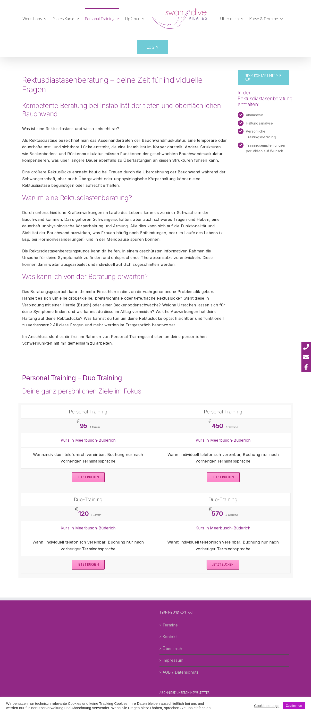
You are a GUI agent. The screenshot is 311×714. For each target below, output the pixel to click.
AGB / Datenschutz (180, 672)
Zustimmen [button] (294, 705)
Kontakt (169, 636)
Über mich (172, 648)
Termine (170, 625)
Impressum (173, 660)
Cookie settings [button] (266, 706)
